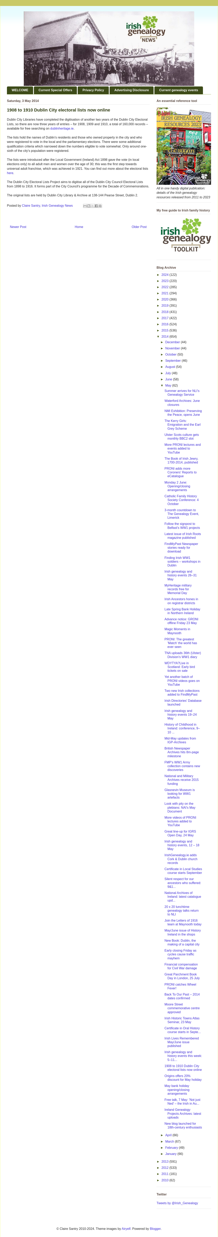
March (170, 1141)
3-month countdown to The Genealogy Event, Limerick (181, 513)
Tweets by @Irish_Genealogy (177, 1203)
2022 (165, 287)
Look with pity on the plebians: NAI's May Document (179, 807)
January (171, 1154)
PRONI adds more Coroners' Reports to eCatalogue (180, 472)
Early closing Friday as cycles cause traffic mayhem (180, 954)
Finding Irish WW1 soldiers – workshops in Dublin (182, 561)
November (173, 348)
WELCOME (20, 90)
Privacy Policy (93, 90)
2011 (165, 1174)
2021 (165, 293)
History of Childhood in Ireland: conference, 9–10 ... (182, 728)
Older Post (139, 227)
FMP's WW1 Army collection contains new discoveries (182, 766)
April (168, 1135)
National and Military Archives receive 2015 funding (181, 779)
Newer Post (18, 227)
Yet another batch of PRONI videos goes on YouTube (182, 680)
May (168, 385)
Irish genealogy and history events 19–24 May (180, 714)
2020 (165, 299)
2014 (165, 336)
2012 (165, 1167)
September (173, 360)
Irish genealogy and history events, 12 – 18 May (181, 845)
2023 (165, 281)
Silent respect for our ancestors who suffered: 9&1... (182, 882)
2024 (165, 274)
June (169, 379)
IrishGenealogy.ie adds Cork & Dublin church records (180, 858)
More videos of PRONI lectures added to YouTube (180, 821)
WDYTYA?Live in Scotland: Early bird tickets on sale (179, 666)
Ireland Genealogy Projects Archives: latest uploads (182, 1113)
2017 (165, 318)
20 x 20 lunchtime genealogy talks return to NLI (181, 910)
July (168, 373)
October (171, 354)
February (172, 1147)
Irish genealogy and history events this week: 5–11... (183, 1055)
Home (79, 227)
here (10, 173)
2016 (165, 324)
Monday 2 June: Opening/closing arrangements (177, 486)
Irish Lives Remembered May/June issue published (181, 1042)
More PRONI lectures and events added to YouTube (182, 448)
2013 (165, 1161)
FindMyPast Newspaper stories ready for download (181, 547)
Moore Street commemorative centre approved (182, 1008)
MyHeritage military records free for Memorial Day (178, 589)
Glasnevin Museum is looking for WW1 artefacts (179, 793)
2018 (165, 312)
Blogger (155, 1228)
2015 (165, 330)
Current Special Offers (55, 90)
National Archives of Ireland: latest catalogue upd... (182, 896)
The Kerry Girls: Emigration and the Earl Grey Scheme (182, 424)
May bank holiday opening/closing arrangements (176, 1089)
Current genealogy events (178, 90)
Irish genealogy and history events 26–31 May (180, 575)
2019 (165, 305)
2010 (165, 1180)
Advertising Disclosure (131, 90)
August (170, 366)
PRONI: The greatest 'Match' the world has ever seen (180, 643)
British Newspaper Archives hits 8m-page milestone (181, 752)
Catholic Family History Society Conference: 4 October (181, 499)
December (173, 342)
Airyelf (126, 1228)
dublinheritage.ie (62, 128)
